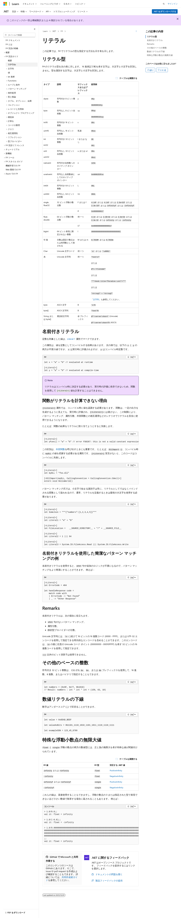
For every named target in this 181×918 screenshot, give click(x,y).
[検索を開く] (164, 3)
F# (62, 31)
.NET (54, 31)
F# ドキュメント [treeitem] (13, 40)
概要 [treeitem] (10, 60)
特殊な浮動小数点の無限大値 (160, 55)
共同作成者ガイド (61, 879)
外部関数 (60, 449)
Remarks (150, 44)
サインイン (173, 3)
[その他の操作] (136, 31)
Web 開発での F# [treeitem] (13, 169)
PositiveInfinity (116, 770)
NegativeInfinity (116, 776)
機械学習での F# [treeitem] (13, 165)
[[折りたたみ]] (35, 29)
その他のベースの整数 (157, 47)
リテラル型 (152, 36)
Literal (70, 338)
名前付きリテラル (155, 40)
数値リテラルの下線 (156, 51)
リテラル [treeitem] (12, 64)
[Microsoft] (5, 4)
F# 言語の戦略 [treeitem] (12, 48)
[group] (90, 440)
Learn (45, 31)
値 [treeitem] (9, 72)
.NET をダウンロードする (165, 11)
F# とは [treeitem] (9, 44)
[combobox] (19, 35)
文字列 (96, 299)
